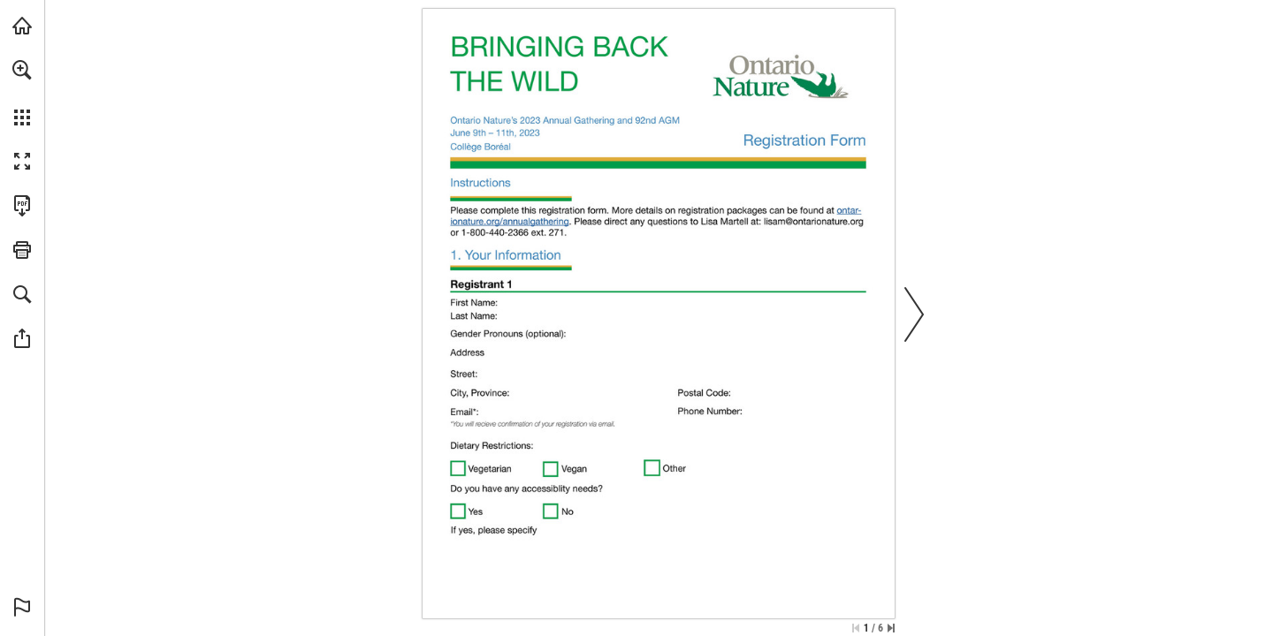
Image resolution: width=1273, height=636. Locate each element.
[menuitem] (22, 93)
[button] (22, 70)
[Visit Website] (510, 221)
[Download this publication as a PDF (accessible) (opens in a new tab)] (22, 206)
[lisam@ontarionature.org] (814, 221)
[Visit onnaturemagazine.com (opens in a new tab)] (22, 26)
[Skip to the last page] (891, 628)
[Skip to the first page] (855, 628)
